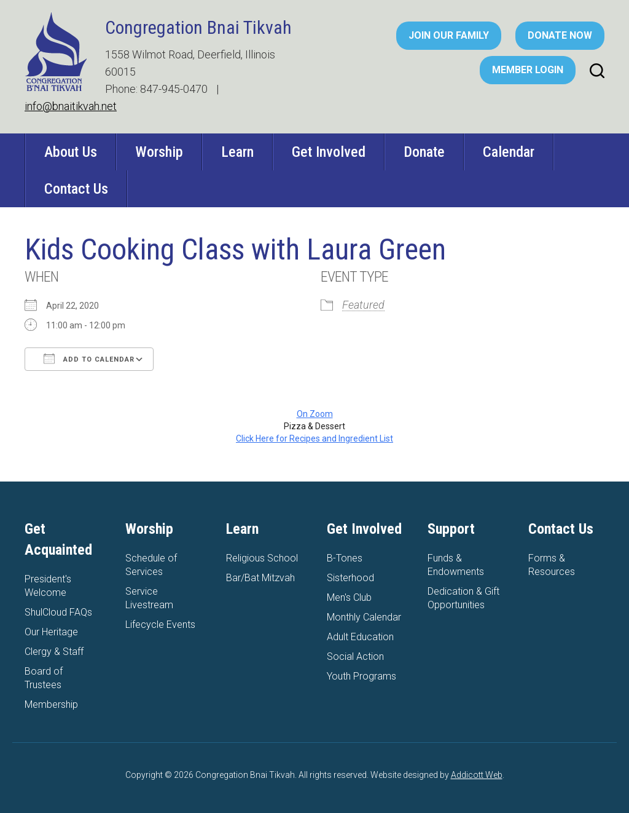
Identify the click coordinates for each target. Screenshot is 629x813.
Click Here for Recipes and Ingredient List (314, 438)
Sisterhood (350, 578)
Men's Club (349, 597)
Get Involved (328, 152)
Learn (237, 152)
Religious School (262, 558)
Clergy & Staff (54, 651)
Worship (159, 152)
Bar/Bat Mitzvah (260, 578)
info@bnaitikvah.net (71, 106)
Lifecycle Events (160, 624)
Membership (51, 704)
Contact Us (76, 188)
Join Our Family (448, 35)
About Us (70, 152)
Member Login (527, 70)
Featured (363, 304)
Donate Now (560, 35)
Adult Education (360, 637)
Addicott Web (476, 775)
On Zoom (315, 414)
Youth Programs (361, 676)
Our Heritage (51, 632)
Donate (424, 152)
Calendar (508, 152)
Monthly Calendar (364, 617)
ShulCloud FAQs (58, 612)
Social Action (355, 656)
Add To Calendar (89, 358)
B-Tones (344, 558)
